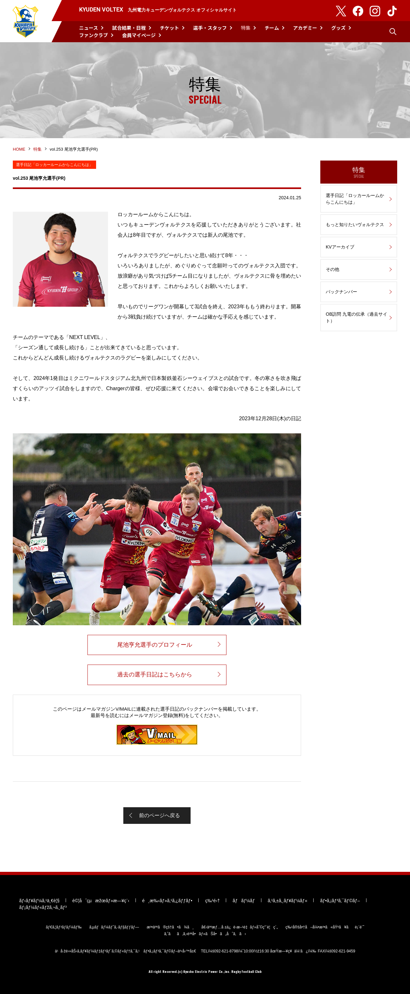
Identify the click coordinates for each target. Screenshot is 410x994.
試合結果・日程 (129, 27)
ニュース (88, 27)
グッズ (338, 27)
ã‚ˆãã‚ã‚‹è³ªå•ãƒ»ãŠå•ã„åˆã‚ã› (205, 934)
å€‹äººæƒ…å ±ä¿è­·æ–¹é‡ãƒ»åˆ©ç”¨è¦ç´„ (239, 927)
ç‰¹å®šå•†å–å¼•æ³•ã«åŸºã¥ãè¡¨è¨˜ (324, 927)
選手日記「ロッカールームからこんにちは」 (355, 199)
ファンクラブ (93, 35)
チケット (169, 27)
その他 (332, 269)
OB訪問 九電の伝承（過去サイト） (356, 317)
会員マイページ (139, 35)
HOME (19, 149)
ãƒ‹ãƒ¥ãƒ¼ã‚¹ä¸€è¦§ (39, 900)
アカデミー (305, 27)
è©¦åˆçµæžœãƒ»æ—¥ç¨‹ (100, 900)
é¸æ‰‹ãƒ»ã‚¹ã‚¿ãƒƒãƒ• (167, 900)
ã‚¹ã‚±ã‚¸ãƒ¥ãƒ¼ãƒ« (288, 900)
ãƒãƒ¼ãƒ (244, 900)
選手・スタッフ (210, 27)
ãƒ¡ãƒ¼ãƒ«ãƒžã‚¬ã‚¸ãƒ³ (43, 907)
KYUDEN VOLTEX (25, 21)
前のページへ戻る (159, 815)
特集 (245, 27)
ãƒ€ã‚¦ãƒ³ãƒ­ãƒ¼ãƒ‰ (64, 927)
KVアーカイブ (340, 246)
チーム (272, 27)
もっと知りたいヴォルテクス (355, 224)
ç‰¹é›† (212, 900)
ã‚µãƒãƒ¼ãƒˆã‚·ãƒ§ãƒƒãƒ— (114, 927)
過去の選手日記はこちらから (154, 674)
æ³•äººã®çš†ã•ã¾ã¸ (170, 927)
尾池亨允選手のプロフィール (154, 645)
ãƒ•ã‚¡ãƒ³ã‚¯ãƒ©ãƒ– (340, 900)
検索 (393, 31)
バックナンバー (341, 291)
